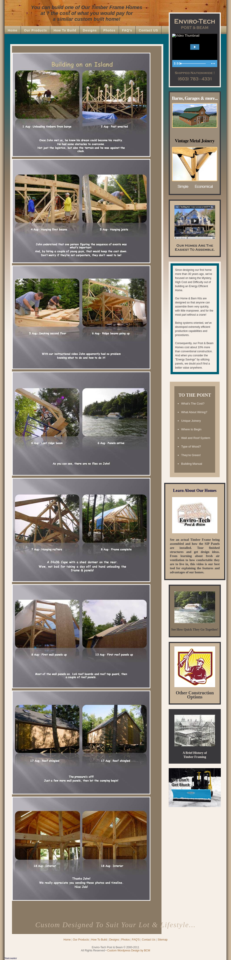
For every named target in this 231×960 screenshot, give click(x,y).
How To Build (64, 30)
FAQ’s (127, 30)
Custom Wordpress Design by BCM (128, 950)
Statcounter (11, 958)
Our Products (35, 30)
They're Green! (191, 455)
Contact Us (148, 939)
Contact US (148, 30)
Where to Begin (191, 429)
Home (12, 30)
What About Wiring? (194, 412)
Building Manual (191, 463)
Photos (109, 30)
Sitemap (163, 939)
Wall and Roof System (195, 438)
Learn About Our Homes (195, 490)
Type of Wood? (191, 446)
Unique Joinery (191, 420)
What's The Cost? (193, 403)
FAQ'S (136, 939)
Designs (90, 30)
